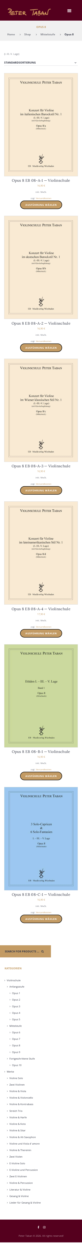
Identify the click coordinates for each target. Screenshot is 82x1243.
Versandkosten (43, 198)
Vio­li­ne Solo (16, 1078)
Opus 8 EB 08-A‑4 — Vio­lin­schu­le (41, 609)
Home (11, 34)
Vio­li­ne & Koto (17, 1123)
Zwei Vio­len (16, 1156)
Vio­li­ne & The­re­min (20, 1150)
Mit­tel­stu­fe (15, 1025)
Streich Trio (16, 1110)
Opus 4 (16, 1012)
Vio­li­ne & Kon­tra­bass (21, 1104)
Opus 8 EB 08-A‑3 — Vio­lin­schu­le (41, 466)
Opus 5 (16, 1019)
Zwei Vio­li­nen (17, 1084)
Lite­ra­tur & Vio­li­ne (19, 1189)
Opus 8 (16, 1045)
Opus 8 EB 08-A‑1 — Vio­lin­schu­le (41, 180)
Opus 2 (16, 999)
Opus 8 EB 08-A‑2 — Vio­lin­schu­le (41, 323)
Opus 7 (16, 1038)
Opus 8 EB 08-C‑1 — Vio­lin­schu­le (41, 894)
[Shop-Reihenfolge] (41, 63)
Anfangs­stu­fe (16, 986)
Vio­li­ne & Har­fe (18, 1117)
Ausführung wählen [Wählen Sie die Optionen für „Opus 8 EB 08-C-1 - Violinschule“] (41, 919)
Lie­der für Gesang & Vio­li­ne (25, 1202)
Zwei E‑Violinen (18, 1176)
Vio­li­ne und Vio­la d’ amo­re (24, 1143)
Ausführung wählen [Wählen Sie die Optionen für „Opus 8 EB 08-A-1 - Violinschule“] (41, 204)
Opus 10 (16, 1065)
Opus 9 (16, 1052)
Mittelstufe (47, 34)
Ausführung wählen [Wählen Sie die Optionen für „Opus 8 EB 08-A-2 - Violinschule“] (41, 347)
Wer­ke (10, 1071)
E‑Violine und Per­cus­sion (23, 1169)
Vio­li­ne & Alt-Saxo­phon (22, 1137)
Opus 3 (16, 1006)
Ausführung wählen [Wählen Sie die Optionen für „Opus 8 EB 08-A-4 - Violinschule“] (41, 633)
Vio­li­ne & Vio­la (17, 1091)
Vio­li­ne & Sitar (17, 1130)
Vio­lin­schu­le (14, 980)
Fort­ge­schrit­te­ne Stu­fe (22, 1058)
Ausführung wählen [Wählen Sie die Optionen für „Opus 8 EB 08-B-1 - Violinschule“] (41, 776)
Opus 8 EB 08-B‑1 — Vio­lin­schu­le (41, 751)
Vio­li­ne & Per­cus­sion (21, 1182)
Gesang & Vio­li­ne (19, 1196)
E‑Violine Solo (17, 1163)
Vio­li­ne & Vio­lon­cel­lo (21, 1097)
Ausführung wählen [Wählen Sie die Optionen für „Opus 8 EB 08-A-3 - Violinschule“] (41, 490)
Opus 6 (16, 1032)
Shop (27, 34)
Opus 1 (16, 993)
